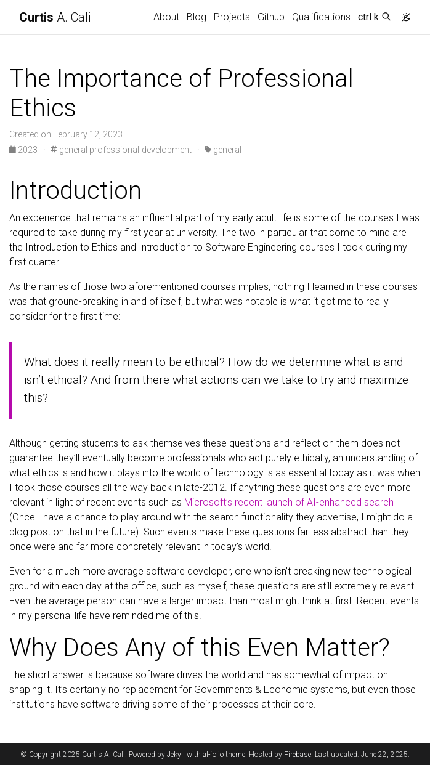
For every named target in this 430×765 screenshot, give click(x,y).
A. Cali (55, 17)
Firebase (297, 754)
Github (271, 17)
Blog (196, 17)
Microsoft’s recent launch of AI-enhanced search (289, 502)
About (166, 17)
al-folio (213, 754)
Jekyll (176, 754)
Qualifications (321, 17)
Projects (232, 17)
